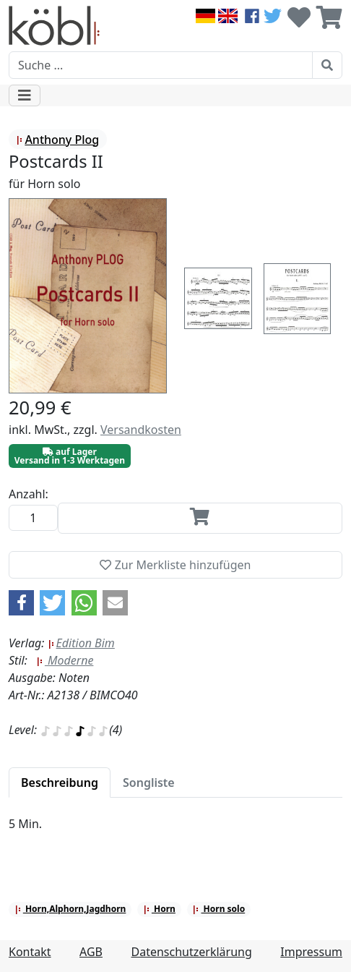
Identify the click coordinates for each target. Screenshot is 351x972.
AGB (91, 952)
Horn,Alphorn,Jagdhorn (70, 909)
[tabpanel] (175, 832)
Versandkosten (140, 430)
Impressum (311, 952)
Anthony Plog (57, 140)
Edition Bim (81, 643)
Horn (159, 909)
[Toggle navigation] (24, 95)
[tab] (59, 782)
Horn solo (218, 909)
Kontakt (30, 952)
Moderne (65, 660)
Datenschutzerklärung (191, 952)
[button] (21, 602)
